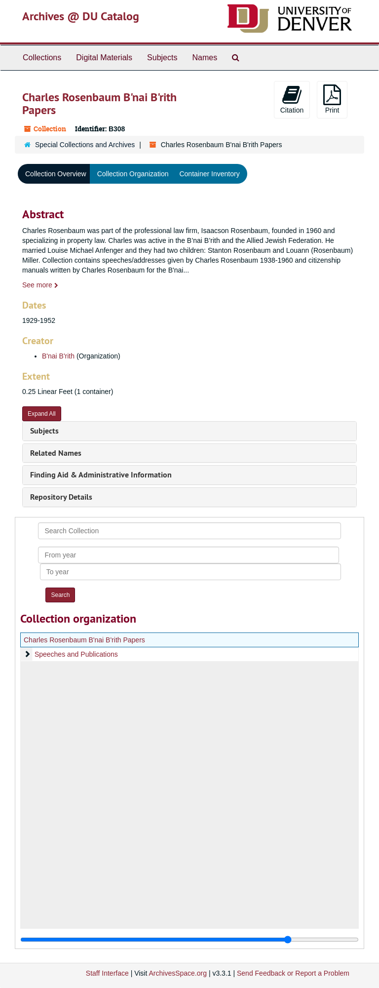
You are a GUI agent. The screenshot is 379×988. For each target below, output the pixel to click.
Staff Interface (107, 973)
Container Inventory (209, 174)
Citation (291, 99)
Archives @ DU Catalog (80, 16)
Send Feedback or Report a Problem (293, 973)
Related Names (55, 453)
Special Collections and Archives (85, 145)
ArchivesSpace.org (178, 973)
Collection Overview (55, 174)
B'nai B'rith (58, 356)
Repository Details (61, 497)
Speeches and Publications (76, 654)
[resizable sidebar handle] (189, 940)
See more (40, 285)
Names (204, 57)
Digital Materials (104, 57)
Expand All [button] (42, 413)
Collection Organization (133, 174)
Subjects (162, 57)
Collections (42, 57)
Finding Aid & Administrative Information (101, 475)
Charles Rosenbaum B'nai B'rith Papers (84, 640)
